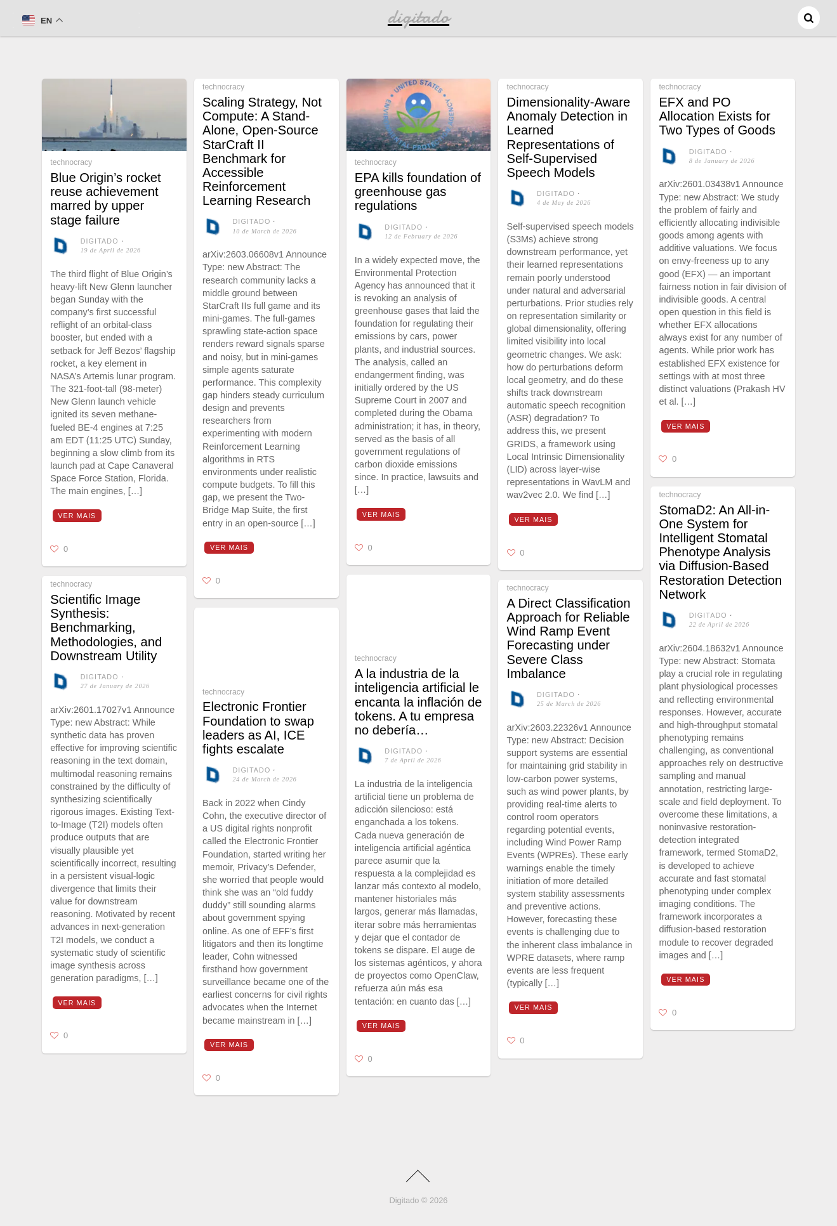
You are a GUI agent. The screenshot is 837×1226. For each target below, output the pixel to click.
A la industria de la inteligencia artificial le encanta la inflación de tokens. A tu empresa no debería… (418, 702)
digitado (100, 241)
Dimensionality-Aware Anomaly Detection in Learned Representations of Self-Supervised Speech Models (569, 137)
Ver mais (77, 515)
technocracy (71, 162)
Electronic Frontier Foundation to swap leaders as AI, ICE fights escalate (258, 728)
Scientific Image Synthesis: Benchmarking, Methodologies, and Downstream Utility (106, 627)
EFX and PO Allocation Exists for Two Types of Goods (717, 116)
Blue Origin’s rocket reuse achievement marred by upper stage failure (105, 199)
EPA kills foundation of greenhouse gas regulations (418, 191)
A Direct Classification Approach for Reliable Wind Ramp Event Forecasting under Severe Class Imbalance (569, 638)
